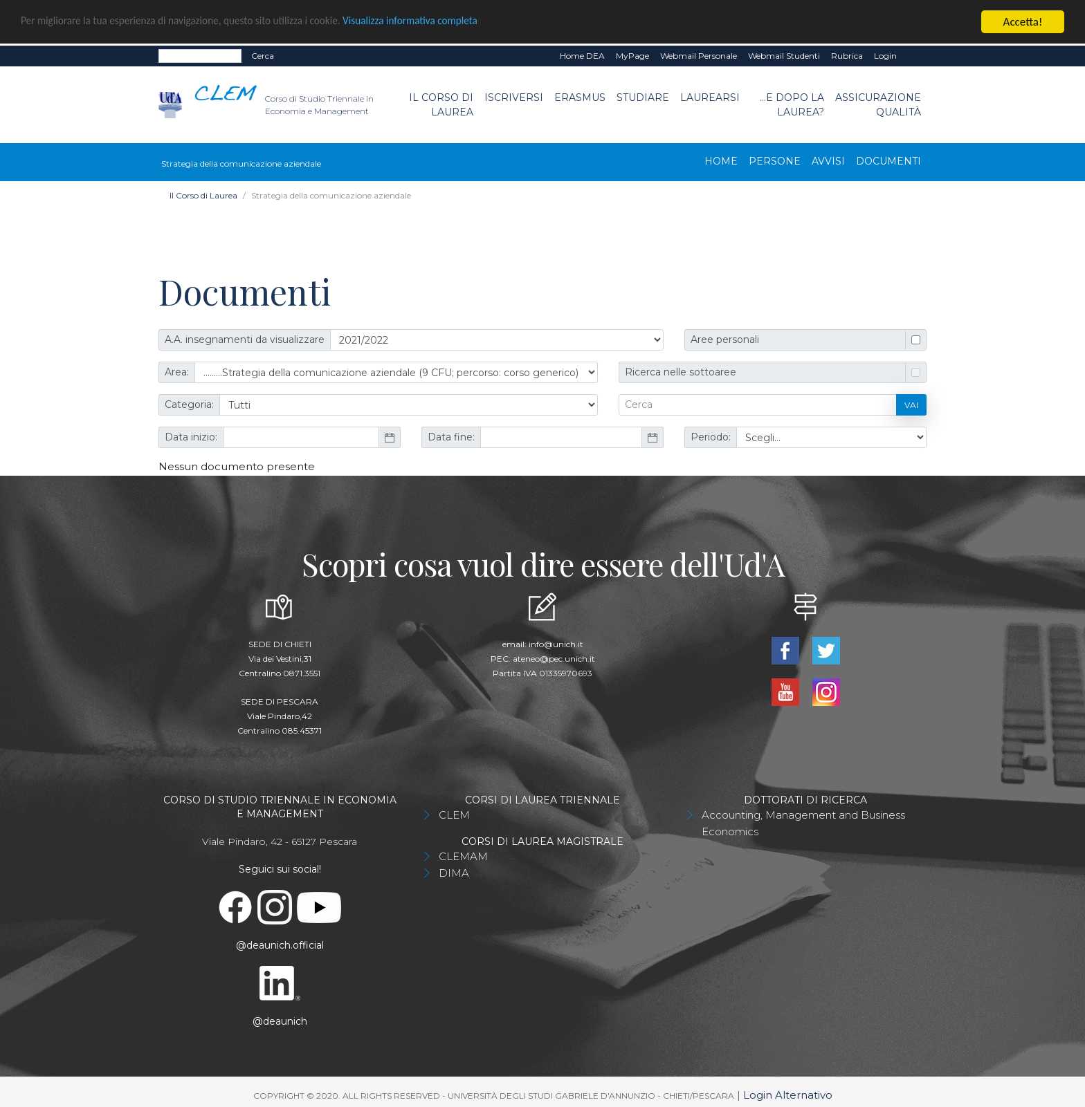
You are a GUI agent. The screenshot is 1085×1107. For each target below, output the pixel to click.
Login (885, 55)
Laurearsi (710, 97)
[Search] (199, 56)
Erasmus (579, 97)
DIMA (454, 873)
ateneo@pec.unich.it (554, 658)
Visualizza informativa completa (456, 22)
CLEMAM (463, 856)
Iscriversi (513, 97)
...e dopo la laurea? (792, 104)
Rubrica (847, 55)
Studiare (643, 97)
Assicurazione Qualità (878, 104)
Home (721, 161)
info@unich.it (556, 644)
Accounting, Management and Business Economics (803, 823)
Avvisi (828, 161)
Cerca (262, 55)
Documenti (888, 161)
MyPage (632, 55)
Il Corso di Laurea (441, 104)
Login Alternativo (787, 1094)
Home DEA (582, 55)
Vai (911, 405)
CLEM (454, 814)
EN (914, 56)
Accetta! (1023, 22)
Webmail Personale (698, 55)
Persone (775, 161)
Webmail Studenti (784, 55)
